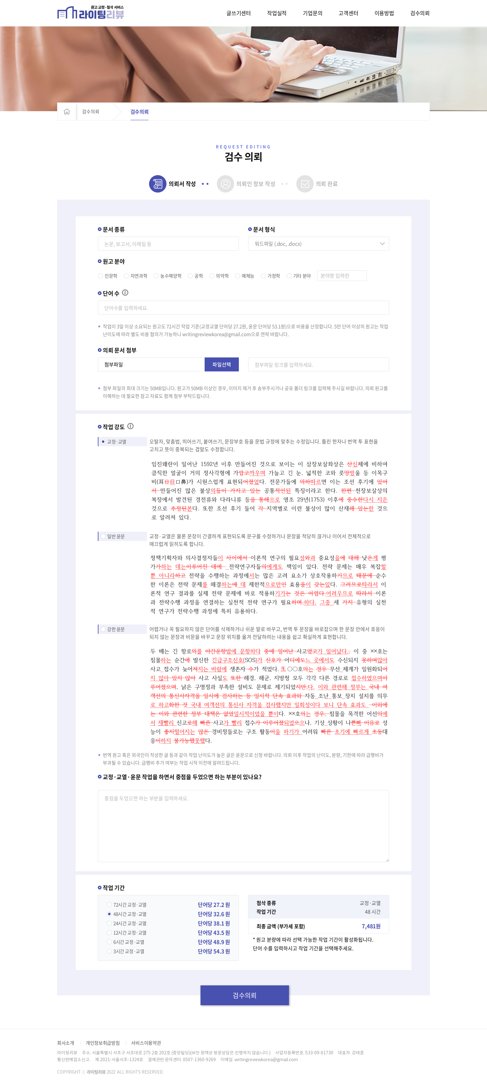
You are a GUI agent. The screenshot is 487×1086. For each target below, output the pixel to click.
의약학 (222, 276)
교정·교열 (116, 441)
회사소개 (65, 1043)
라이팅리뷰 (90, 12)
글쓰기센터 (238, 13)
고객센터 (348, 13)
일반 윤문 (116, 536)
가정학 (273, 276)
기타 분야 (302, 276)
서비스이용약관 (146, 1043)
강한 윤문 (116, 629)
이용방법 (384, 13)
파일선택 (221, 364)
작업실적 (277, 13)
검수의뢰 (420, 13)
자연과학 (138, 276)
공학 (198, 276)
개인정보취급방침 (103, 1043)
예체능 (248, 276)
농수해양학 (170, 276)
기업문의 (312, 13)
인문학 (111, 276)
